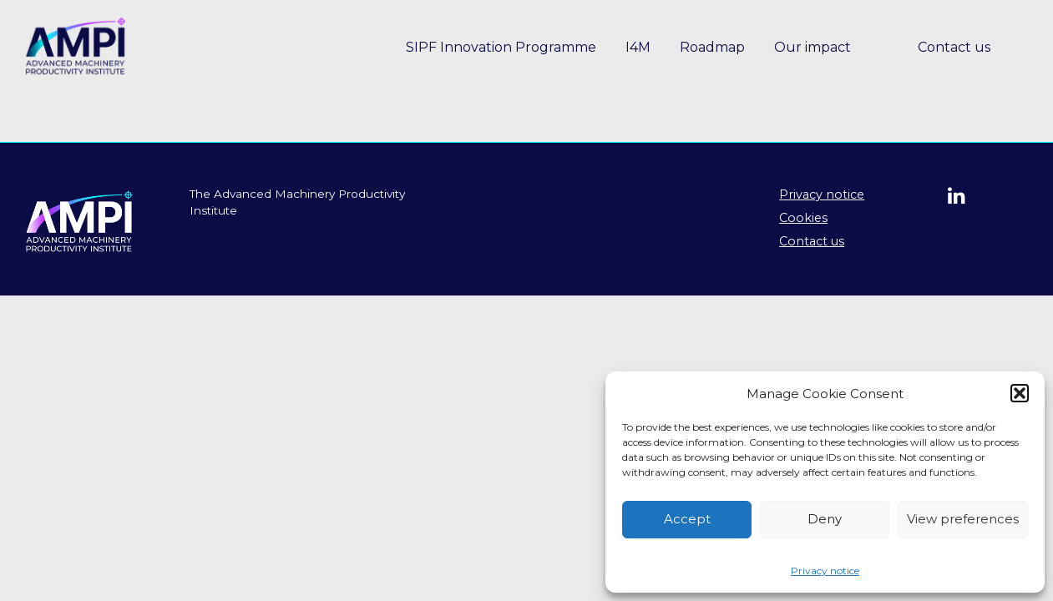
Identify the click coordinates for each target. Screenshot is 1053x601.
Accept (687, 519)
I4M (638, 47)
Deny (824, 519)
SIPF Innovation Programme (501, 47)
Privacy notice (825, 570)
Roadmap (712, 47)
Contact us (954, 47)
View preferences (963, 519)
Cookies (803, 217)
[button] (1019, 393)
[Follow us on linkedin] (961, 198)
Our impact (812, 47)
